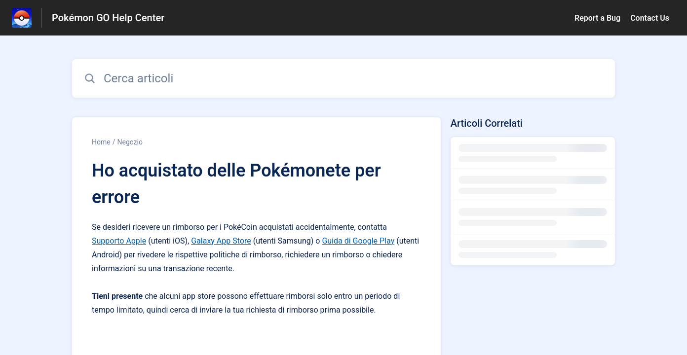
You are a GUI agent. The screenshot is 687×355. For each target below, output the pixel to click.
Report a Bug (597, 18)
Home (101, 142)
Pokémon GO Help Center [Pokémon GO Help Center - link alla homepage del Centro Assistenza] (108, 18)
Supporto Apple (119, 241)
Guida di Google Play (358, 241)
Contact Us (649, 18)
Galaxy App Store (221, 241)
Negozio (129, 142)
